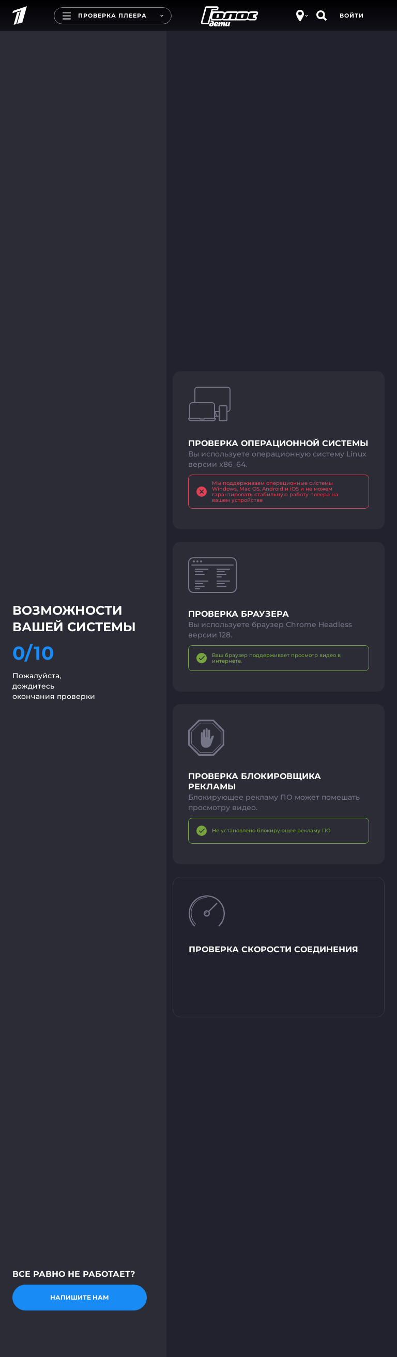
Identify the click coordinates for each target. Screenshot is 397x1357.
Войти (352, 15)
